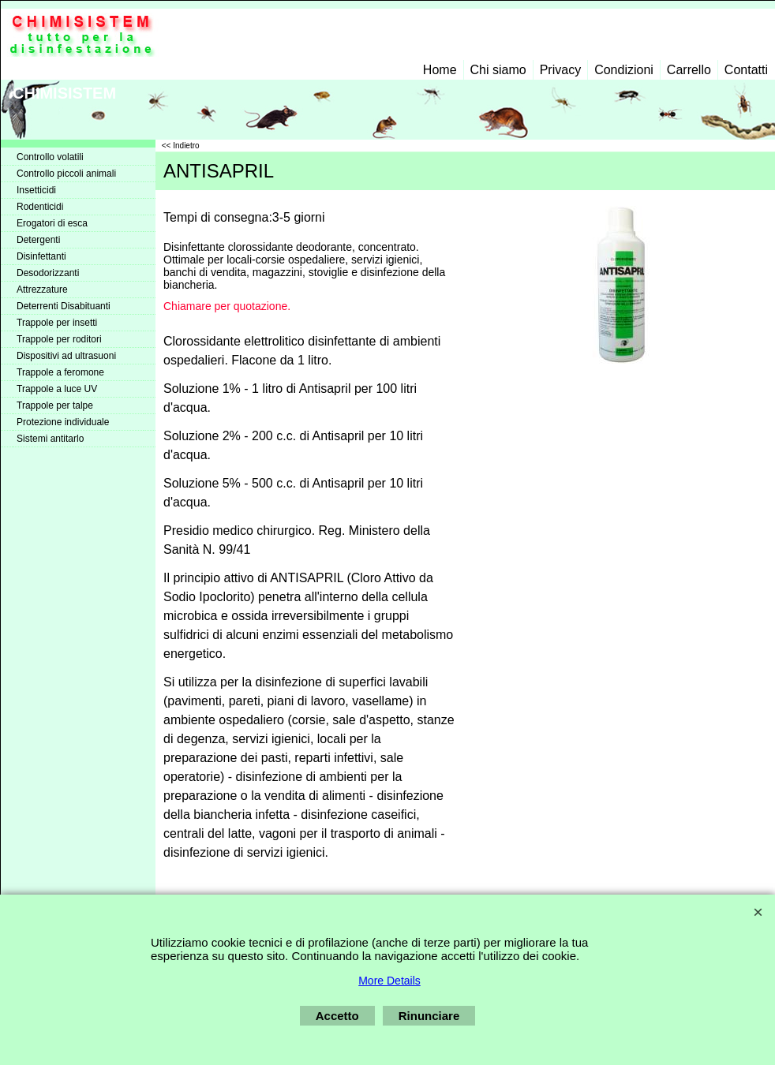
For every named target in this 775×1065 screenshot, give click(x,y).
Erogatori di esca (52, 223)
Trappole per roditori (59, 339)
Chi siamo (498, 70)
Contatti (746, 70)
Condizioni (623, 70)
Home (440, 70)
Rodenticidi (40, 206)
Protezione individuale (63, 422)
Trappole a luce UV (57, 388)
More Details (389, 980)
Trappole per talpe (55, 405)
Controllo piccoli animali (66, 173)
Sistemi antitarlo (50, 438)
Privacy (560, 70)
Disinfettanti (41, 256)
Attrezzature (42, 289)
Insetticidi (36, 190)
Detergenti (38, 239)
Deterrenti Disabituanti (63, 306)
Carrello (689, 70)
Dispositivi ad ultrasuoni (66, 355)
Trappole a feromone (60, 372)
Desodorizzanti (48, 272)
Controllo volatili (50, 157)
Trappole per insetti (57, 322)
